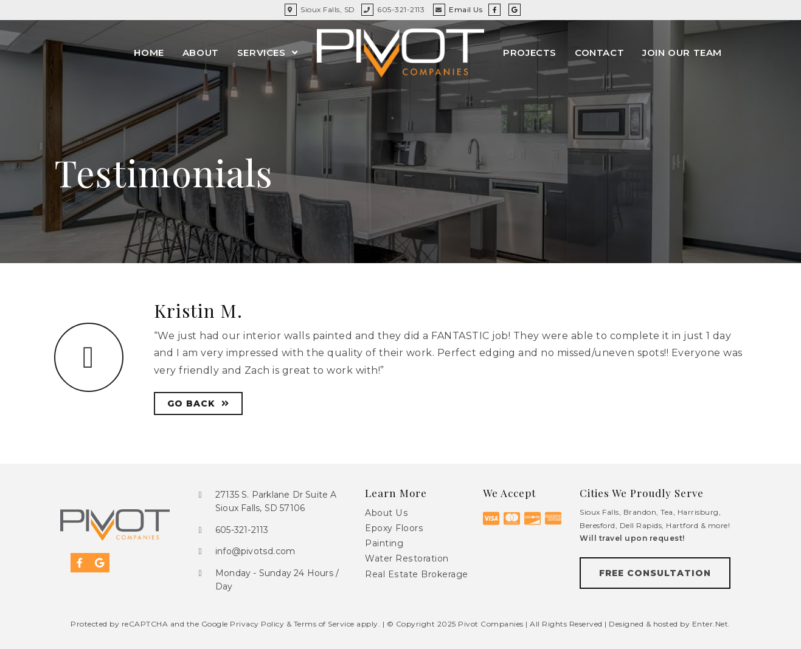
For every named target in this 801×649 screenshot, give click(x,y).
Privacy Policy (257, 623)
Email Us (465, 9)
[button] (655, 573)
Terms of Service (324, 623)
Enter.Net (710, 623)
